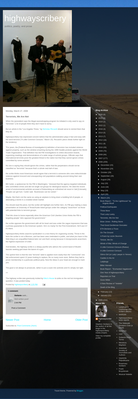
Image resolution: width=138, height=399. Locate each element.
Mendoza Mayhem (122, 344)
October (104, 172)
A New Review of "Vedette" (111, 283)
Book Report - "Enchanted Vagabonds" (116, 269)
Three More (105, 211)
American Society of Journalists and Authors (125, 351)
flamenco (122, 331)
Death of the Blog (107, 287)
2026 (100, 114)
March (104, 198)
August (104, 179)
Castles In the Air (107, 258)
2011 (100, 143)
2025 (100, 118)
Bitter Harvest (106, 265)
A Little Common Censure (110, 251)
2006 (100, 162)
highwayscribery (35, 18)
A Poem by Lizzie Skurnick (111, 236)
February (105, 292)
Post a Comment (18, 308)
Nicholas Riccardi (50, 129)
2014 (100, 133)
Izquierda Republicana (124, 359)
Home (47, 319)
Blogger (80, 391)
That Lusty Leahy (107, 214)
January (104, 295)
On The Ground (106, 232)
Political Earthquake (108, 207)
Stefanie (18, 295)
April (103, 194)
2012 (100, 140)
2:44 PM (17, 303)
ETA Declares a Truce (109, 229)
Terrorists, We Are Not (109, 218)
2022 (100, 125)
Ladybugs (104, 262)
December (105, 165)
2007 (100, 158)
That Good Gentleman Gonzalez (113, 225)
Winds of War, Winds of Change (113, 243)
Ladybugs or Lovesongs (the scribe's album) (125, 309)
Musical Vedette (125, 374)
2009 (100, 151)
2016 (100, 129)
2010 (100, 147)
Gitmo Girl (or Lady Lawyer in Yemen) (115, 254)
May (103, 190)
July (103, 183)
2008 (100, 154)
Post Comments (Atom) (27, 326)
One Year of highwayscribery (112, 272)
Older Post (81, 319)
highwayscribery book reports (125, 319)
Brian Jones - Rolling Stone (111, 222)
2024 (100, 122)
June (103, 187)
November (105, 169)
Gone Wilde (105, 280)
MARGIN (122, 315)
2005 (100, 300)
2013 (100, 136)
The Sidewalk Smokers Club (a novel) (126, 325)
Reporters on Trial (107, 276)
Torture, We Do (106, 240)
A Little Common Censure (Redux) (114, 247)
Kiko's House (49, 278)
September (105, 176)
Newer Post (12, 319)
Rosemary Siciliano (123, 364)
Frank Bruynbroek (123, 370)
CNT (121, 334)
